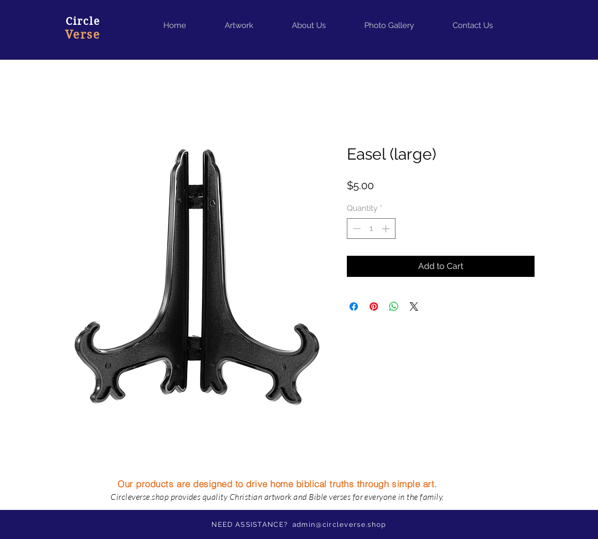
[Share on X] (414, 306)
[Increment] (387, 228)
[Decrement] (355, 228)
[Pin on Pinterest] (373, 306)
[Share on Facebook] (353, 306)
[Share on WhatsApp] (394, 306)
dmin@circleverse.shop (341, 524)
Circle (83, 21)
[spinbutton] (371, 228)
